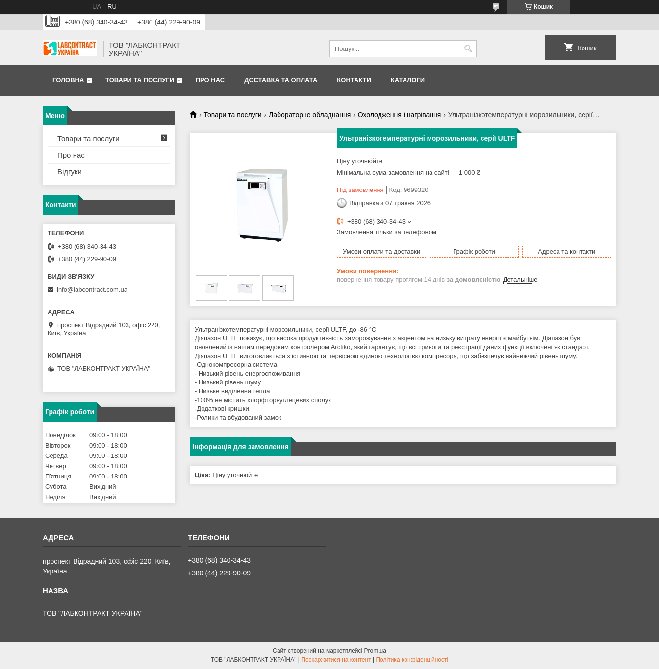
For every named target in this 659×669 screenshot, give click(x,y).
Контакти (354, 80)
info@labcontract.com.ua (92, 289)
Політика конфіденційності (412, 659)
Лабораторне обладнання (310, 115)
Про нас (210, 80)
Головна (68, 80)
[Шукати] (468, 48)
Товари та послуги (139, 80)
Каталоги (408, 80)
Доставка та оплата (280, 80)
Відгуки (69, 171)
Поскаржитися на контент (336, 659)
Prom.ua (375, 650)
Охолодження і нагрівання (399, 115)
